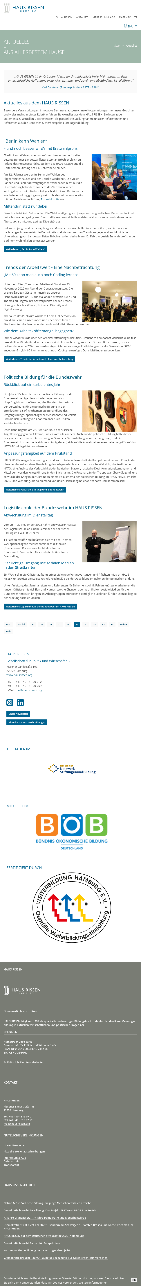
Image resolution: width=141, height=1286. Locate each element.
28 (68, 624)
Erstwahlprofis (50, 199)
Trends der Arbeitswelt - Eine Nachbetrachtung (52, 267)
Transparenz (11, 1165)
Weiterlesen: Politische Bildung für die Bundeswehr (35, 489)
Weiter (123, 624)
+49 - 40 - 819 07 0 (20, 1116)
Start (8, 624)
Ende (8, 631)
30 (85, 624)
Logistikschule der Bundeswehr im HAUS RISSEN (53, 507)
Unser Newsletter (18, 713)
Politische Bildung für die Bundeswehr (43, 377)
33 (112, 624)
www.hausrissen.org (19, 675)
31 (94, 624)
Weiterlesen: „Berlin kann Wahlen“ (25, 249)
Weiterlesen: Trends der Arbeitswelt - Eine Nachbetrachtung (39, 359)
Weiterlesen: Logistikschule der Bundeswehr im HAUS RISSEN (40, 606)
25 (41, 624)
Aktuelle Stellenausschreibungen (26, 722)
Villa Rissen (64, 17)
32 (103, 624)
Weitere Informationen (93, 1282)
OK (134, 1280)
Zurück (21, 624)
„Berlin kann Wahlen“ (25, 141)
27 (59, 624)
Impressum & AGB (103, 17)
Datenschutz (128, 17)
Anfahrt (82, 17)
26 (50, 624)
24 (33, 624)
